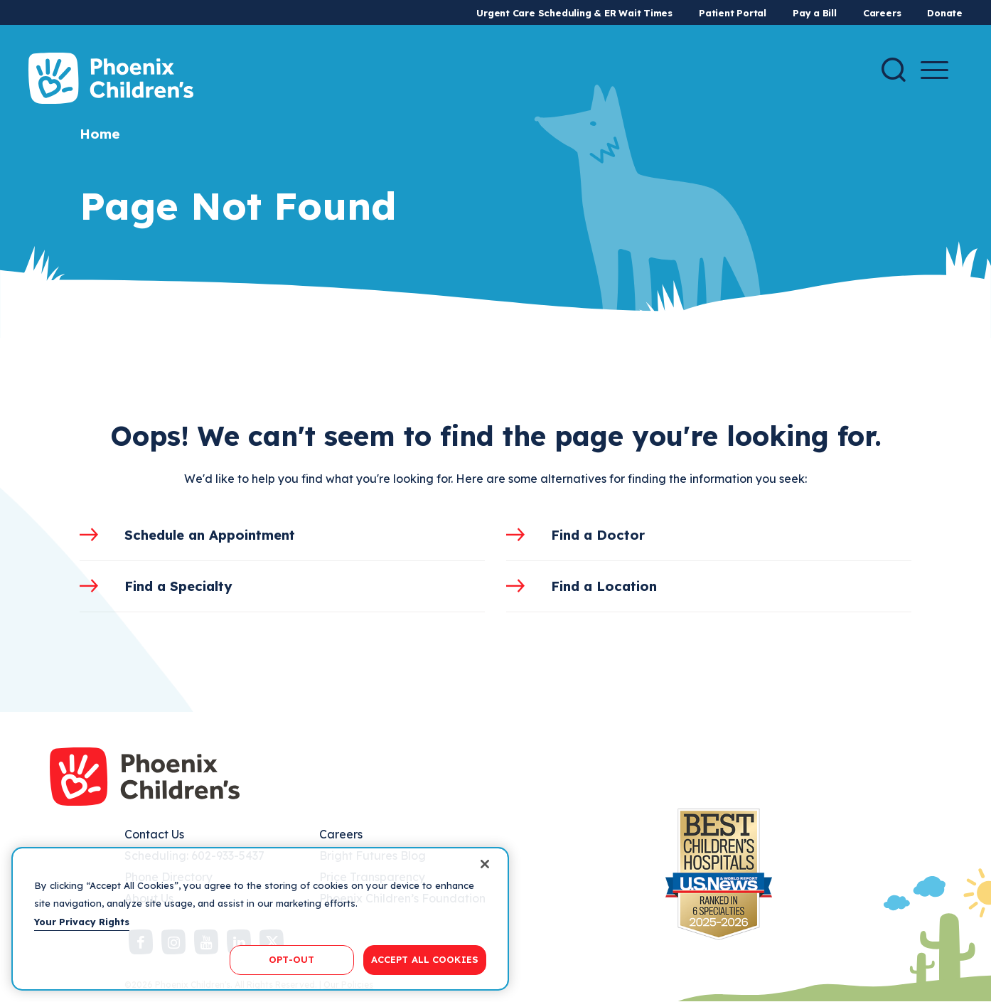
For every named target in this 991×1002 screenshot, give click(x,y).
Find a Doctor (598, 534)
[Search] (893, 69)
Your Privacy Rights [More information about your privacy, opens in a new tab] (81, 921)
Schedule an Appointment (209, 534)
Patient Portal (732, 12)
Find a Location (604, 586)
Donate (945, 12)
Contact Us (154, 834)
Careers (882, 12)
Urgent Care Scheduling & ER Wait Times (574, 12)
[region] (260, 919)
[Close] (484, 864)
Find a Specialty (178, 586)
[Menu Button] (934, 70)
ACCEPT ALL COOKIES (424, 959)
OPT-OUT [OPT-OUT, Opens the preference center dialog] (291, 959)
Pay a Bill (815, 12)
